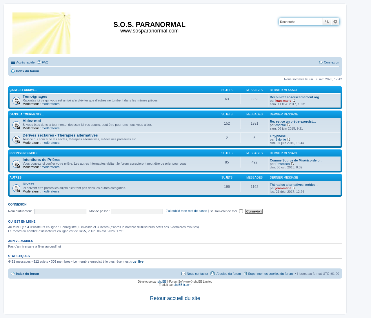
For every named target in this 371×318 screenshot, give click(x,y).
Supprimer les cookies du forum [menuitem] (270, 273)
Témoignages (35, 96)
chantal (280, 125)
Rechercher (327, 21)
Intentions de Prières (41, 159)
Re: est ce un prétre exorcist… (293, 121)
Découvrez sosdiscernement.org (294, 97)
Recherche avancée (335, 21)
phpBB (161, 281)
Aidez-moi (32, 121)
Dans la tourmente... (27, 114)
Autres (15, 177)
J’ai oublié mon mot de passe (186, 211)
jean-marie (283, 100)
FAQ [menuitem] (45, 62)
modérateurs (50, 104)
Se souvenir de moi (226, 211)
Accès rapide (25, 62)
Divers (28, 184)
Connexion (17, 204)
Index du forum (27, 273)
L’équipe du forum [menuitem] (228, 273)
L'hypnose (278, 136)
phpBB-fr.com (182, 284)
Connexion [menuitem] (331, 62)
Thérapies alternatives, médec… (294, 184)
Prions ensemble (24, 153)
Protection (282, 164)
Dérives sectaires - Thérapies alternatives (60, 135)
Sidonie (280, 139)
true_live (136, 261)
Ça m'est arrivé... (23, 90)
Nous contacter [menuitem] (197, 273)
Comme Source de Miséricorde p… (296, 160)
